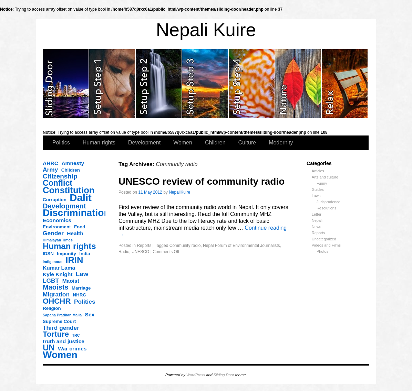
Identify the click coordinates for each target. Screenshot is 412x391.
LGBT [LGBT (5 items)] (51, 281)
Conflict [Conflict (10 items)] (57, 183)
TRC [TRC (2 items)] (76, 335)
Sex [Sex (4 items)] (90, 314)
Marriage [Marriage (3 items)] (81, 288)
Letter (316, 214)
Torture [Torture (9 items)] (56, 334)
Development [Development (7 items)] (64, 206)
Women (182, 142)
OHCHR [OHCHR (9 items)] (57, 301)
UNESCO (140, 251)
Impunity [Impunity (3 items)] (66, 253)
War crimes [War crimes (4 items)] (72, 348)
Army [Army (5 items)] (50, 169)
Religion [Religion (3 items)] (52, 308)
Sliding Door (224, 375)
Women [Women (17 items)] (60, 355)
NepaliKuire (179, 192)
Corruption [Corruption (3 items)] (54, 199)
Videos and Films (326, 245)
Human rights (99, 142)
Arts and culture (325, 177)
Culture (247, 142)
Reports (318, 233)
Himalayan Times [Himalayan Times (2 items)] (58, 240)
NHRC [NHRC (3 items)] (79, 294)
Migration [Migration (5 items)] (56, 294)
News (316, 227)
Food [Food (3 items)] (79, 226)
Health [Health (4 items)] (75, 233)
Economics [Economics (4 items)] (57, 220)
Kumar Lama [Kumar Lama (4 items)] (59, 268)
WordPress (195, 375)
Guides (318, 189)
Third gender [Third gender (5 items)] (61, 328)
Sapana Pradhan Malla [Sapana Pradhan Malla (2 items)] (62, 315)
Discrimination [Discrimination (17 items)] (76, 213)
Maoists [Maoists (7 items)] (55, 287)
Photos (322, 251)
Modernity (281, 142)
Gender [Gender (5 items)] (53, 233)
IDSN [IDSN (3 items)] (48, 253)
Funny (322, 183)
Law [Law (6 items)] (82, 274)
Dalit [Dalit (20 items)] (81, 198)
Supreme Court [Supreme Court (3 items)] (59, 321)
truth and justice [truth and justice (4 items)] (63, 341)
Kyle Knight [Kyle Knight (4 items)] (57, 274)
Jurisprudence (328, 202)
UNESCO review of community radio (202, 181)
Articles (318, 171)
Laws (316, 196)
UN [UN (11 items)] (49, 348)
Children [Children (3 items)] (70, 170)
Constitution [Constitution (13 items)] (68, 190)
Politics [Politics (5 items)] (84, 301)
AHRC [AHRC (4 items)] (50, 163)
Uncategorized (324, 239)
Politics (61, 142)
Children (215, 142)
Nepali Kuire (206, 30)
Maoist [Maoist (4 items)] (70, 281)
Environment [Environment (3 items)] (57, 226)
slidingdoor (66, 83)
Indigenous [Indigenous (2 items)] (52, 262)
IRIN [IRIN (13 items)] (74, 260)
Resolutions (326, 208)
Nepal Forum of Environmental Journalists (241, 245)
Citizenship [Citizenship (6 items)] (60, 176)
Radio (124, 251)
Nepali (317, 220)
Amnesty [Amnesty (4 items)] (72, 163)
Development (144, 142)
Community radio (185, 245)
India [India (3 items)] (84, 253)
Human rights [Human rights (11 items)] (69, 246)
